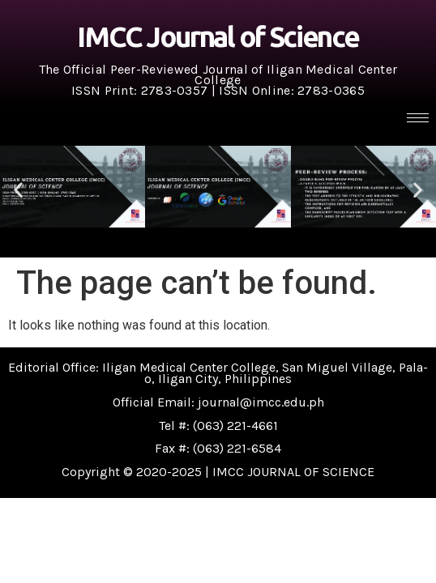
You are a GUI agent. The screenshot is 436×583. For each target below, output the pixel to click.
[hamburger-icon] (418, 118)
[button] (18, 190)
